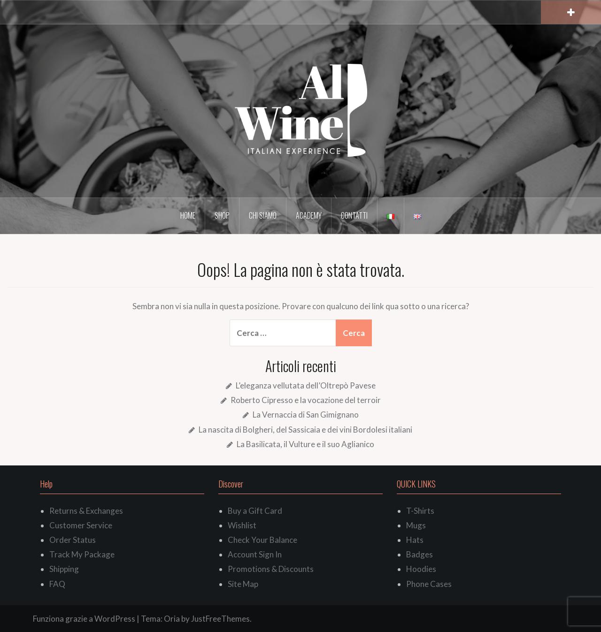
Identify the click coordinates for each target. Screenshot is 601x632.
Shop (222, 215)
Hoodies (421, 569)
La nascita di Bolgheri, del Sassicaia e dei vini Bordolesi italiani (305, 429)
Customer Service (80, 525)
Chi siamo (263, 215)
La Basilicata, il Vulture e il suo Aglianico (305, 444)
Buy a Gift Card (255, 511)
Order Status (72, 540)
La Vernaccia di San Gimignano (306, 414)
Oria (172, 619)
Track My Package (82, 554)
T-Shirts (420, 511)
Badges (419, 554)
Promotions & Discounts (271, 569)
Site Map (243, 584)
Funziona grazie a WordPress (84, 619)
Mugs (416, 525)
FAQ (57, 584)
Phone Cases (429, 584)
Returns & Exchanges (86, 511)
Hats (415, 540)
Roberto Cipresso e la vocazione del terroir (306, 400)
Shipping (64, 569)
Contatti (354, 215)
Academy (309, 215)
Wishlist (242, 525)
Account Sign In (255, 554)
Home (187, 215)
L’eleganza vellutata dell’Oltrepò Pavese (306, 385)
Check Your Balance (262, 540)
